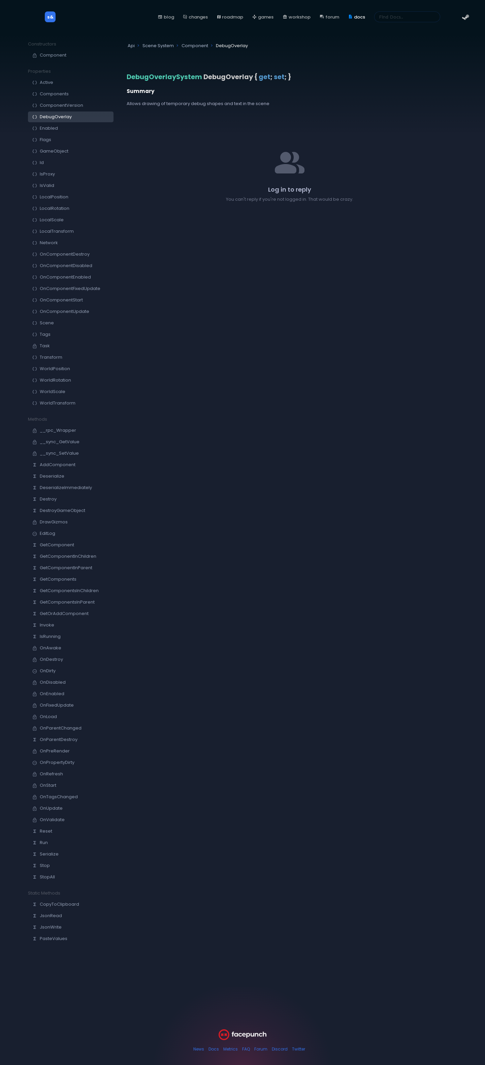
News (198, 1049)
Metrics (230, 1049)
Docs (213, 1049)
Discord (280, 1049)
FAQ (246, 1049)
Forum (260, 1049)
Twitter (298, 1049)
